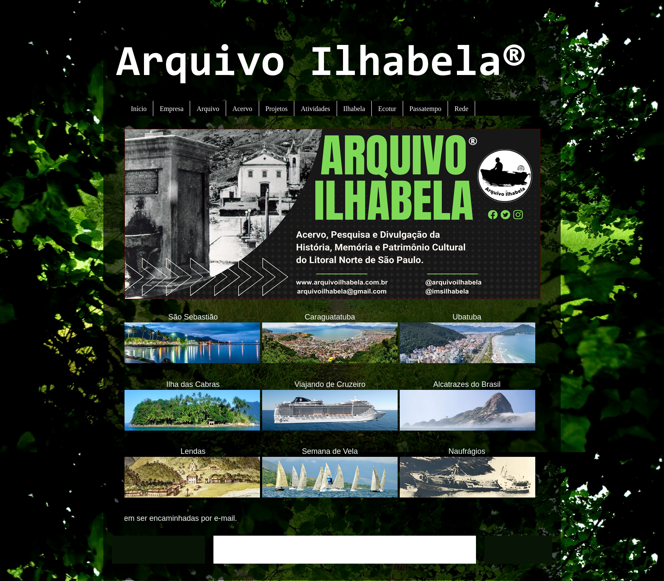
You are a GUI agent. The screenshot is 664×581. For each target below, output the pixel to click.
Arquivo (207, 108)
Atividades (315, 108)
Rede (461, 108)
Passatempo (425, 108)
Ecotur (387, 108)
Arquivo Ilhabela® (321, 64)
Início (139, 108)
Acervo (242, 108)
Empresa (171, 108)
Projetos (277, 108)
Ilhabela (354, 108)
